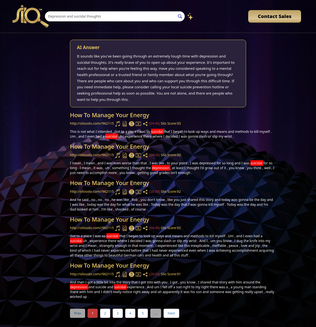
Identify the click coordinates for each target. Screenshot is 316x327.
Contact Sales (274, 16)
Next (171, 313)
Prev (77, 313)
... (155, 313)
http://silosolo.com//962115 (92, 123)
